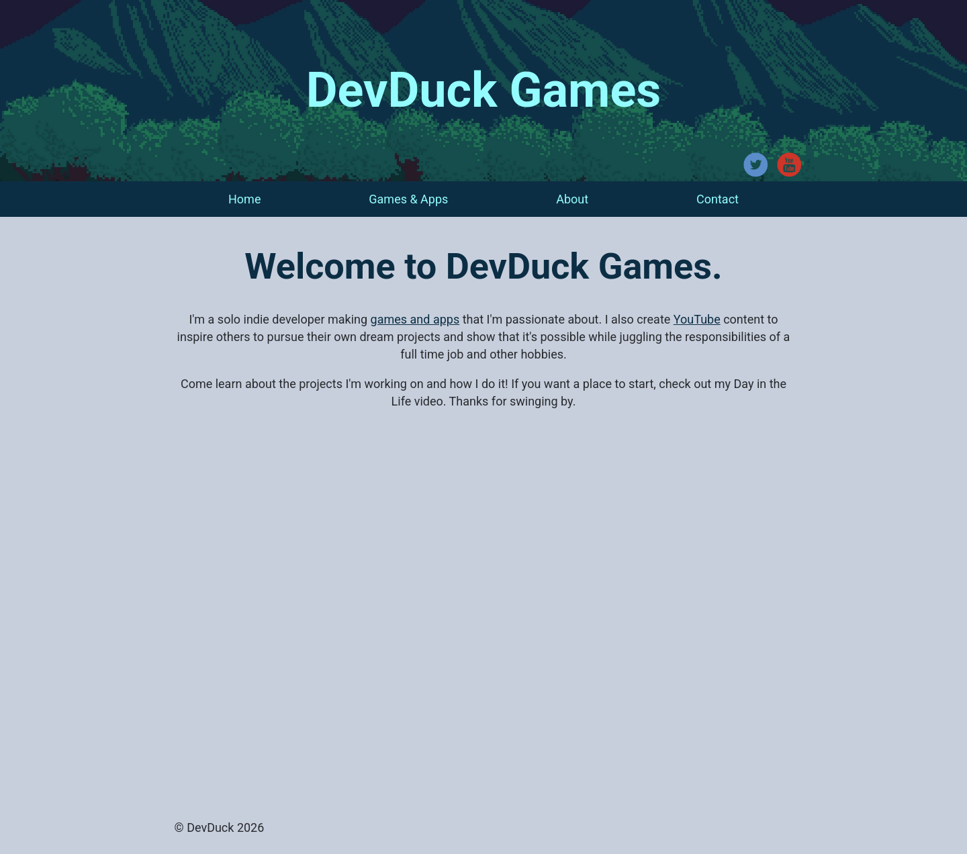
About (572, 199)
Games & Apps (408, 199)
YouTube (697, 319)
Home (244, 199)
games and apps (415, 319)
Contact (717, 199)
